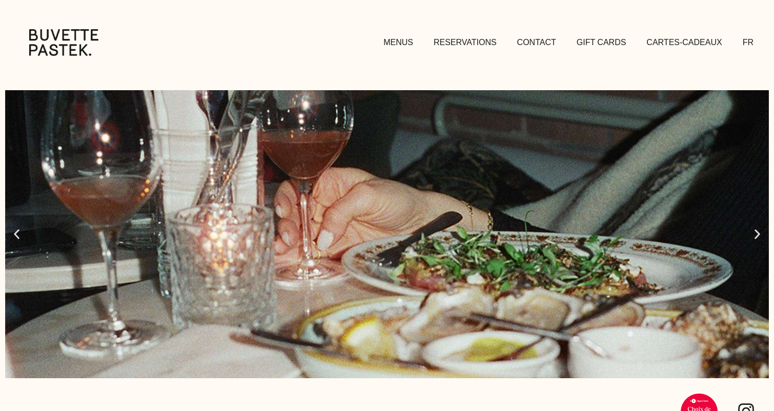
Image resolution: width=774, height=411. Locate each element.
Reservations (465, 42)
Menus (398, 42)
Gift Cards (601, 42)
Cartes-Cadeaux (684, 42)
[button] (16, 234)
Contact (536, 42)
